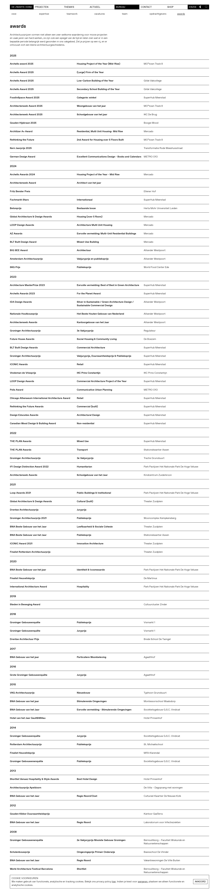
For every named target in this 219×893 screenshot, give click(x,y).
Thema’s (69, 7)
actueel (95, 7)
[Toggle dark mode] (201, 7)
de (194, 7)
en (190, 7)
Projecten (41, 7)
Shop (170, 7)
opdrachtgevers (157, 13)
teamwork (72, 13)
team (124, 13)
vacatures (99, 13)
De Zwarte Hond (22, 7)
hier (114, 881)
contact (146, 7)
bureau (120, 7)
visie (13, 13)
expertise (44, 13)
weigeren (143, 881)
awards (181, 13)
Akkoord (200, 881)
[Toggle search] (206, 7)
